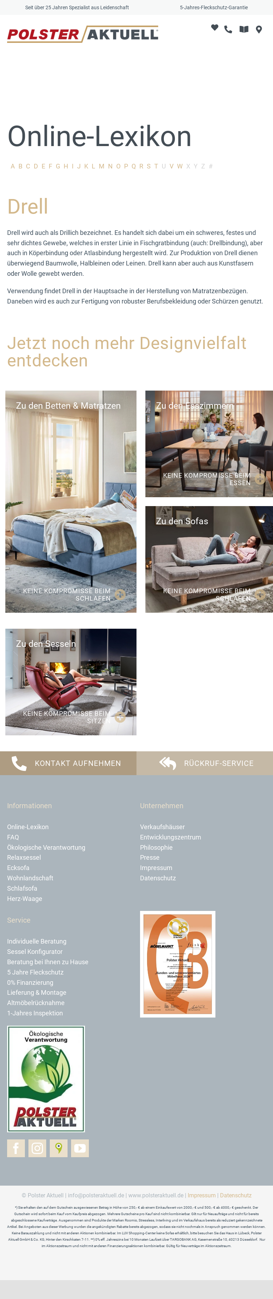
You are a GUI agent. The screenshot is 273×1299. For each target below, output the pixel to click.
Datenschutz (236, 1214)
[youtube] (80, 1167)
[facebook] (16, 1167)
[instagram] (37, 1167)
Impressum (202, 1214)
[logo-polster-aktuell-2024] (82, 28)
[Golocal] (59, 1167)
